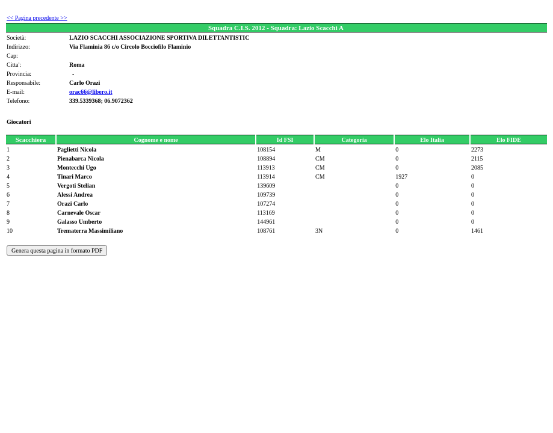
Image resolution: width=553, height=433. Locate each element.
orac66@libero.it (91, 91)
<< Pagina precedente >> (37, 17)
